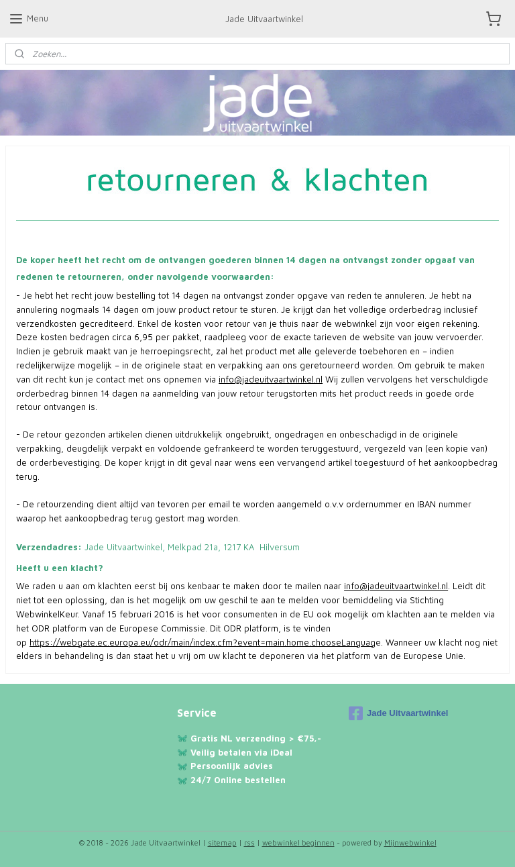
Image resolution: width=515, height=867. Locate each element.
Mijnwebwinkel (410, 842)
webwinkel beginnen (298, 842)
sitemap (222, 842)
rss (249, 842)
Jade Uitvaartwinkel (398, 713)
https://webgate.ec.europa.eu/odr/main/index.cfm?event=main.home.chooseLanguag (203, 641)
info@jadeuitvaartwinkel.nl (271, 379)
